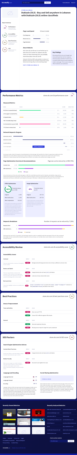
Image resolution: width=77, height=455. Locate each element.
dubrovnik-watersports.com (70, 430)
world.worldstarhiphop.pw (69, 423)
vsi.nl (48, 426)
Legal (22, 438)
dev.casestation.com (68, 426)
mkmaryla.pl (66, 416)
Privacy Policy (6, 442)
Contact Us (16, 438)
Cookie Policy (14, 442)
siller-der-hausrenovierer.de (54, 409)
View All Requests (38, 146)
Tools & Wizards (66, 2)
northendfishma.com (68, 419)
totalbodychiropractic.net (53, 430)
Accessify (7, 3)
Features (10, 438)
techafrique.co (50, 423)
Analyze (48, 2)
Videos (4, 438)
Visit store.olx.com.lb (31, 65)
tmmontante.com (51, 433)
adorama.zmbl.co (51, 416)
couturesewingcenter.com (69, 409)
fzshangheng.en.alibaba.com (54, 419)
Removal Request (20, 440)
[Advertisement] (47, 24)
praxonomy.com (67, 413)
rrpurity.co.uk (66, 433)
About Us (73, 2)
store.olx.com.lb (26, 10)
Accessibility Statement (9, 440)
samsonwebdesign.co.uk (53, 413)
